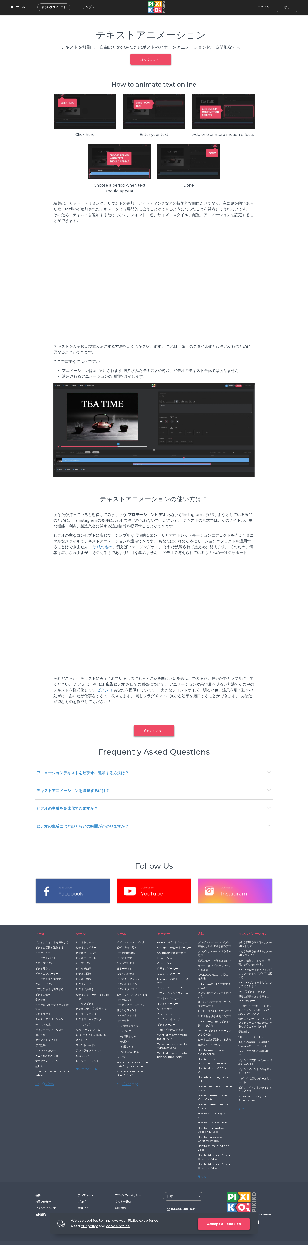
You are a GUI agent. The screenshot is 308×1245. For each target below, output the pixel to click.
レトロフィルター (45, 1050)
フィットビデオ (44, 984)
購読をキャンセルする (211, 1044)
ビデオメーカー (166, 1024)
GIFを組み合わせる (128, 1051)
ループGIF (123, 1057)
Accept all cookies (224, 1224)
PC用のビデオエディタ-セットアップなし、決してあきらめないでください (255, 1009)
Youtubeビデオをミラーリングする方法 (214, 1032)
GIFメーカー (164, 1008)
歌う (287, 7)
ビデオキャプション (128, 979)
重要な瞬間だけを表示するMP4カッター (253, 998)
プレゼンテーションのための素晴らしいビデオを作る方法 (214, 944)
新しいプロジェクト (54, 7)
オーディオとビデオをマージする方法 (214, 967)
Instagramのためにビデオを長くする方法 (214, 1023)
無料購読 (40, 1214)
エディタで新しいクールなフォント (255, 1080)
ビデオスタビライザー (129, 989)
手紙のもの (102, 547)
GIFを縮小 (123, 1041)
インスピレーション (252, 934)
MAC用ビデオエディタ (251, 991)
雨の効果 (40, 1034)
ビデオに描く (124, 999)
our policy (89, 1226)
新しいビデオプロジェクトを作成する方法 (214, 1003)
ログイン (264, 7)
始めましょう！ (150, 59)
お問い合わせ (43, 1201)
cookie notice (118, 1226)
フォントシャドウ (86, 1045)
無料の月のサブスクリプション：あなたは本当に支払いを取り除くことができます (255, 1022)
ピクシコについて (45, 1208)
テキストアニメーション (49, 1019)
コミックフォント (127, 1015)
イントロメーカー (167, 1003)
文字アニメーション (46, 1060)
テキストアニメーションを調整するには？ (73, 790)
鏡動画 (39, 1066)
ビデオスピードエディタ (131, 942)
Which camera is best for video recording (172, 1045)
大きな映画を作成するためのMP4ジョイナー (255, 953)
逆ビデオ (40, 999)
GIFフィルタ (124, 1031)
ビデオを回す (124, 958)
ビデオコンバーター (46, 973)
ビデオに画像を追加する (49, 979)
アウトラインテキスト (89, 1050)
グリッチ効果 (83, 968)
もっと (202, 1176)
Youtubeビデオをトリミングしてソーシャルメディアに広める (255, 973)
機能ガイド (84, 1208)
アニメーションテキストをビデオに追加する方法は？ (82, 773)
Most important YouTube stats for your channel (132, 1064)
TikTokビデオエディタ (170, 1029)
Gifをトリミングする (88, 1029)
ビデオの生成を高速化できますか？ (67, 808)
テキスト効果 (43, 1024)
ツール (18, 7)
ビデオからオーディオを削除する (52, 1006)
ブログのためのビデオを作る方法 (214, 953)
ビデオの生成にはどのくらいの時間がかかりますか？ (82, 826)
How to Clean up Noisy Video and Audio (212, 1129)
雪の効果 (40, 1045)
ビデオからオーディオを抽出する (92, 996)
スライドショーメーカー (171, 987)
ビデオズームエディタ (89, 1019)
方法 (201, 934)
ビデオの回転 (83, 973)
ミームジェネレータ (168, 1019)
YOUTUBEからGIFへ (250, 1036)
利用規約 (120, 1208)
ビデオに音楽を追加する (49, 947)
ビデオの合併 (43, 994)
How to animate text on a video (213, 1147)
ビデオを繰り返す (127, 947)
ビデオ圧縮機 (83, 979)
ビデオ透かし (43, 968)
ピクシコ (104, 690)
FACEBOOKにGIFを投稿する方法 (214, 976)
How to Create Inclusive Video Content (212, 1097)
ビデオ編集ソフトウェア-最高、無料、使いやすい (254, 962)
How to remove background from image (213, 1061)
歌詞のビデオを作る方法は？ (214, 960)
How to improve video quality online (211, 1051)
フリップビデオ (85, 1003)
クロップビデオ (44, 963)
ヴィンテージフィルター (49, 1029)
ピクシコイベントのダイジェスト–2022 (255, 1089)
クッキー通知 (123, 1201)
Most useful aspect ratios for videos (52, 1073)
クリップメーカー (167, 968)
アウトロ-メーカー (168, 998)
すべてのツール (45, 1083)
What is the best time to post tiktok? (172, 1036)
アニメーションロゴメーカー (174, 993)
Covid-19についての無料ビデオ (255, 1052)
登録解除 (243, 1031)
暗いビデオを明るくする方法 (214, 1011)
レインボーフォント (87, 1060)
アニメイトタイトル (46, 1040)
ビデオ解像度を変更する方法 (214, 1016)
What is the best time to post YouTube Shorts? (172, 1054)
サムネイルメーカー (168, 973)
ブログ (82, 1201)
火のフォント (83, 1055)
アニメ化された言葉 (46, 1055)
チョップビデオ (126, 963)
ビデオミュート (44, 952)
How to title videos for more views (215, 1088)
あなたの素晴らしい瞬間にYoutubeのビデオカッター (253, 1043)
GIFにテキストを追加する (91, 1034)
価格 (37, 1195)
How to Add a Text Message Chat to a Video (214, 1156)
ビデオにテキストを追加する (52, 942)
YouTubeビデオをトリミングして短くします (255, 984)
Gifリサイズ (83, 1024)
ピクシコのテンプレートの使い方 (214, 994)
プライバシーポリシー (128, 1195)
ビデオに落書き (85, 989)
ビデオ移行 (123, 1020)
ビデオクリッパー (86, 952)
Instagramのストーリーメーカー (174, 980)
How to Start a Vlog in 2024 (211, 1115)
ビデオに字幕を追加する (49, 989)
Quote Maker (165, 958)
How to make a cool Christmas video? (210, 1138)
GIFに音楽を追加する (129, 1025)
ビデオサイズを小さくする (132, 994)
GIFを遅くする (125, 1046)
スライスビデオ (126, 973)
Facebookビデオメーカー (172, 942)
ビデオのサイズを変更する (91, 1008)
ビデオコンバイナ (45, 958)
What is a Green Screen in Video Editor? (132, 1073)
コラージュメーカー (168, 1014)
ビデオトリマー (85, 942)
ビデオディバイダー (87, 1014)
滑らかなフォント (127, 1010)
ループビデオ (83, 963)
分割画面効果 (43, 1014)
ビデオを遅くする (127, 984)
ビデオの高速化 (126, 952)
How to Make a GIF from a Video (214, 1070)
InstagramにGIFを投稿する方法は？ (214, 985)
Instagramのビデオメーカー (174, 947)
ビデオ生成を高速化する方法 (214, 1039)
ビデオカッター (85, 984)
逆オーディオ (124, 968)
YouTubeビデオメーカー (171, 952)
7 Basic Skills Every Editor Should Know (254, 1098)
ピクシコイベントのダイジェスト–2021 (255, 1071)
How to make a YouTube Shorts (213, 1106)
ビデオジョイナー (86, 947)
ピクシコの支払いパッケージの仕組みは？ (255, 1062)
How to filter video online (213, 1122)
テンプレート (92, 7)
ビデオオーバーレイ (87, 958)
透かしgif (81, 1040)
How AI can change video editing (213, 1079)
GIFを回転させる (126, 1036)
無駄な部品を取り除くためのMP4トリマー (255, 944)
